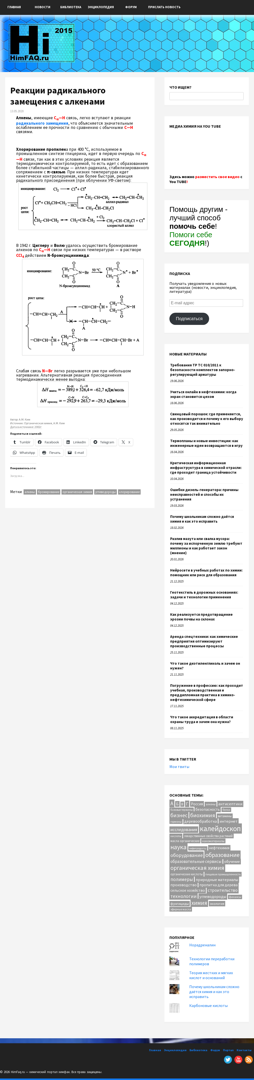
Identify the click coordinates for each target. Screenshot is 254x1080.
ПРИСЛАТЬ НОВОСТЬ (164, 7)
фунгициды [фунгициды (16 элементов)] (179, 903)
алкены (30, 492)
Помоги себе (190, 239)
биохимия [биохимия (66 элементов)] (202, 815)
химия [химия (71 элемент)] (199, 902)
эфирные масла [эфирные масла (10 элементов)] (180, 909)
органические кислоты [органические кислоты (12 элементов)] (186, 874)
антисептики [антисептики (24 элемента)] (230, 804)
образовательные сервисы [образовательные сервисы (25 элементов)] (196, 861)
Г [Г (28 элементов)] (187, 804)
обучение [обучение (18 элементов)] (232, 861)
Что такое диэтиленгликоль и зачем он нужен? (205, 665)
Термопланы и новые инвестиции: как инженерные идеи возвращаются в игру (206, 443)
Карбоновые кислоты (208, 1005)
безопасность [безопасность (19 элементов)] (207, 809)
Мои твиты (179, 766)
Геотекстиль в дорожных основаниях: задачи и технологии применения (204, 594)
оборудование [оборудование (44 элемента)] (186, 855)
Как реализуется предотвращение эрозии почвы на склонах (201, 616)
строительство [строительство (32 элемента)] (223, 890)
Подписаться (189, 318)
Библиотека (70, 7)
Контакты (244, 1050)
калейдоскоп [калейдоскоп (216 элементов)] (220, 828)
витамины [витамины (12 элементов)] (225, 816)
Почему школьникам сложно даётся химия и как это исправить (202, 519)
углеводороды (105, 492)
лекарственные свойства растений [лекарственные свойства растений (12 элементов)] (208, 836)
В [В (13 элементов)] (182, 804)
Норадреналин (202, 944)
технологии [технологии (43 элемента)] (183, 896)
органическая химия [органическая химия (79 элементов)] (197, 867)
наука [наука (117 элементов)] (178, 847)
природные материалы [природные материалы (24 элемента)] (217, 879)
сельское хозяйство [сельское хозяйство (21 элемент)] (187, 890)
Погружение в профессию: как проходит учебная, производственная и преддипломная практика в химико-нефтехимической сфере (206, 692)
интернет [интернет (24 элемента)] (229, 821)
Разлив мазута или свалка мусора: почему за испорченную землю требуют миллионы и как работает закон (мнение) (206, 545)
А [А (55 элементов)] (171, 803)
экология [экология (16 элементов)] (217, 903)
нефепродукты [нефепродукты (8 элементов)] (197, 848)
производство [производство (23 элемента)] (183, 884)
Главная (14, 7)
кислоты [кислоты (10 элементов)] (175, 836)
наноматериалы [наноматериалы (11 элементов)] (213, 841)
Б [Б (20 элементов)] (177, 804)
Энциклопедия (101, 7)
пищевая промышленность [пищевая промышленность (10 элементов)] (223, 874)
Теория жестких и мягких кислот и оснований (211, 975)
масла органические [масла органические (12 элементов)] (184, 841)
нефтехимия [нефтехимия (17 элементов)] (219, 848)
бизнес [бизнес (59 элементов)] (179, 815)
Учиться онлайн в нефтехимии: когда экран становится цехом (203, 394)
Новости (42, 7)
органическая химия (77, 492)
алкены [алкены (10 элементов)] (211, 804)
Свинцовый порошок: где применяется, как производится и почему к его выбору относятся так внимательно (206, 419)
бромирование (48, 492)
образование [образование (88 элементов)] (222, 855)
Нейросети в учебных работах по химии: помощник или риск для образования (206, 572)
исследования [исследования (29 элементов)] (183, 829)
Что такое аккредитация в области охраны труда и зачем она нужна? (201, 719)
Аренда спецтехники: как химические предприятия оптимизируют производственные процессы (204, 641)
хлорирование (129, 492)
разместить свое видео (217, 176)
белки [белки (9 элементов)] (226, 809)
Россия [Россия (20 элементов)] (197, 804)
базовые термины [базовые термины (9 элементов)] (181, 809)
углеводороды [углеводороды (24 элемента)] (212, 896)
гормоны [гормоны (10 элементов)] (176, 821)
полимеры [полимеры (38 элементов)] (181, 879)
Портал (228, 1050)
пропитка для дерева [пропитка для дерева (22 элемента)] (218, 884)
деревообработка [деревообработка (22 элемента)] (200, 821)
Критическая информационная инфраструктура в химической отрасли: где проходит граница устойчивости (206, 468)
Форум (131, 7)
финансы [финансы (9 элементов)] (235, 897)
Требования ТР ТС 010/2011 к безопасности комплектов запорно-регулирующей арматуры (202, 370)
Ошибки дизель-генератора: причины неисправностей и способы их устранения (204, 494)
